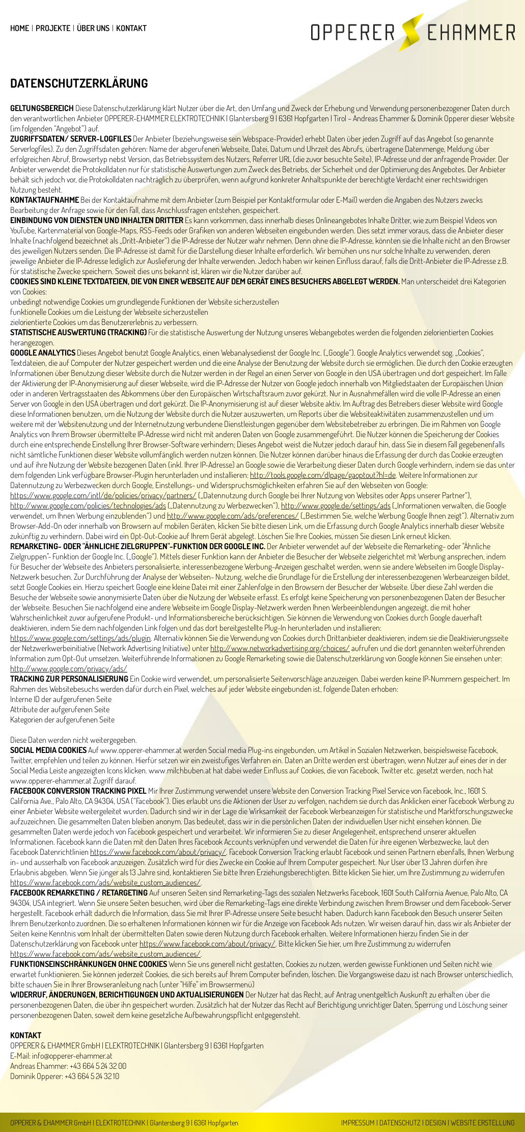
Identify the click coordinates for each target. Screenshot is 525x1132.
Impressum (358, 1122)
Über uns (93, 28)
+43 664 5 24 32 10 (92, 1076)
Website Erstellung (483, 1122)
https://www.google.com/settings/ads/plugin (80, 638)
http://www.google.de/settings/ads (336, 505)
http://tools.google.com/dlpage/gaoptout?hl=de (323, 475)
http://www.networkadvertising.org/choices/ (280, 648)
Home (19, 28)
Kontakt (131, 28)
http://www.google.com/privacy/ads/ (68, 668)
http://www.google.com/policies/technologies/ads (88, 505)
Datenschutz (400, 1122)
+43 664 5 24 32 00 (98, 1066)
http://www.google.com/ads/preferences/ (233, 515)
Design (435, 1122)
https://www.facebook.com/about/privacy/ (158, 852)
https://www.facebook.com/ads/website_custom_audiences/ (105, 882)
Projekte (53, 28)
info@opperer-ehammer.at (72, 1055)
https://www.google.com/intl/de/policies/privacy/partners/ (103, 495)
